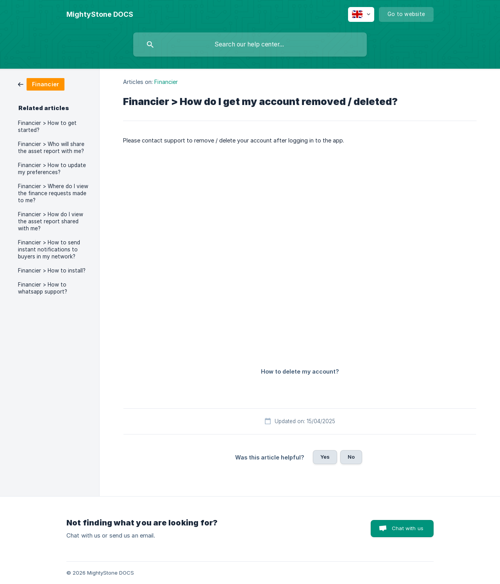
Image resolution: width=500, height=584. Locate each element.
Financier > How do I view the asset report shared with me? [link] (50, 221)
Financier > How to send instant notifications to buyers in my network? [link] (49, 249)
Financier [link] (166, 81)
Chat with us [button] (407, 528)
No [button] (351, 457)
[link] (41, 83)
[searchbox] (250, 44)
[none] (99, 14)
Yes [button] (325, 457)
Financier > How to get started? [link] (47, 126)
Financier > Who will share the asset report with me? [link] (51, 147)
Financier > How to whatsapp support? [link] (42, 288)
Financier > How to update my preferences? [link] (52, 168)
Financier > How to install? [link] (52, 270)
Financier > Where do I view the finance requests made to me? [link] (53, 193)
